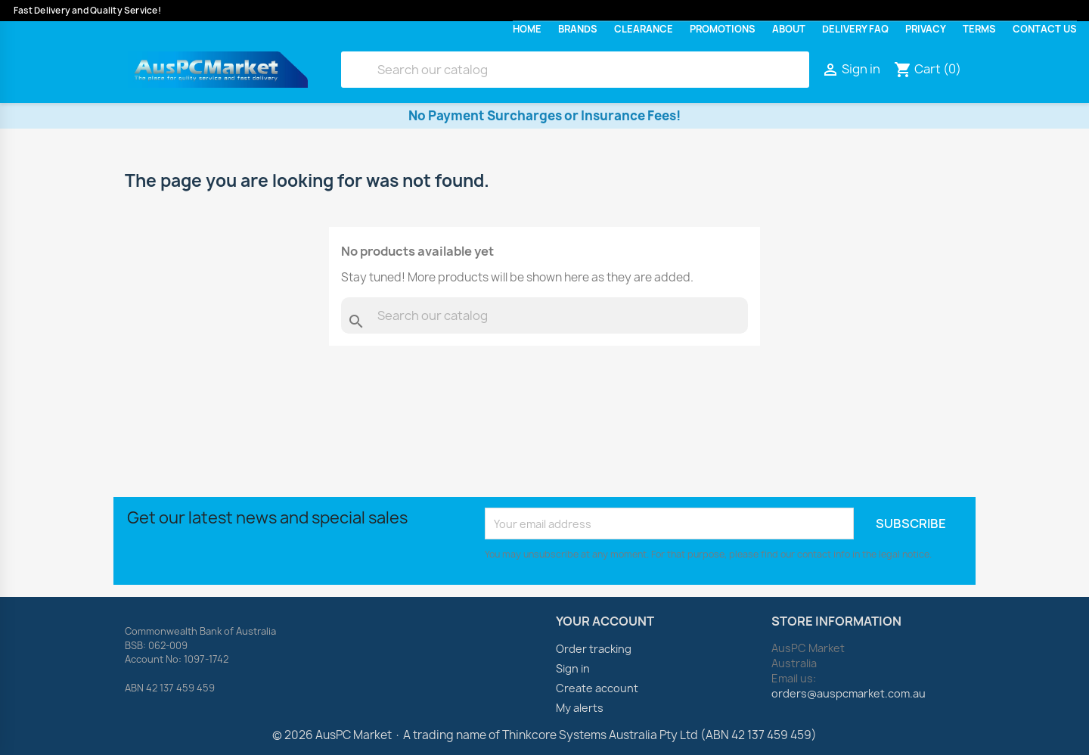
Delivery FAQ (855, 29)
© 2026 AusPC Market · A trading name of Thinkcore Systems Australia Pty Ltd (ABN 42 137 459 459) (544, 735)
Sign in (573, 668)
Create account (597, 688)
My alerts (579, 708)
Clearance (643, 29)
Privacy (925, 29)
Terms (979, 29)
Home (527, 29)
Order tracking (593, 649)
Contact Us (1045, 29)
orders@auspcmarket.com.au (848, 693)
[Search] (575, 69)
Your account (605, 621)
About (788, 29)
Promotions (722, 29)
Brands (577, 29)
